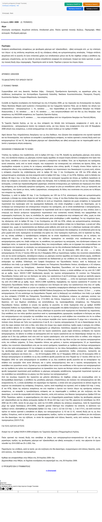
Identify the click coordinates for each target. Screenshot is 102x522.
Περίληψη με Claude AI (91, 4)
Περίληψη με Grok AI (91, 8)
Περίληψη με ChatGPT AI (73, 4)
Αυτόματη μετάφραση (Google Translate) (14, 3)
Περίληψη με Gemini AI (75, 8)
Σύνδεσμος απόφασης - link (10, 5)
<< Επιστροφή (51, 470)
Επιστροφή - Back (7, 13)
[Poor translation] (9, 488)
